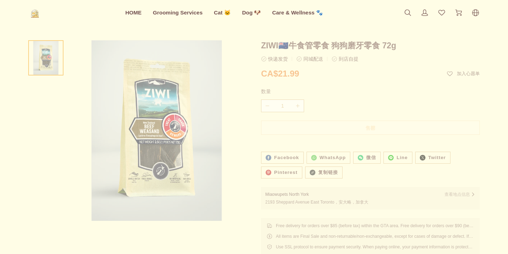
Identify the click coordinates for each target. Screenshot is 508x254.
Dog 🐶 (251, 13)
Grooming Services (177, 13)
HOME (133, 13)
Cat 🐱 (222, 13)
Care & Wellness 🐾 (297, 13)
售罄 (370, 128)
